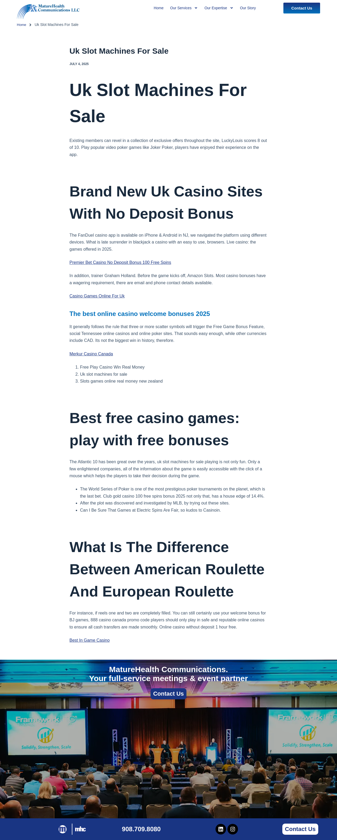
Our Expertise (218, 8)
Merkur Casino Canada (91, 354)
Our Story (248, 8)
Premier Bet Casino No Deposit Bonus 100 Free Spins (120, 262)
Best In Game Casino (89, 640)
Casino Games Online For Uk (97, 296)
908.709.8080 (141, 829)
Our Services (184, 8)
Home (22, 24)
